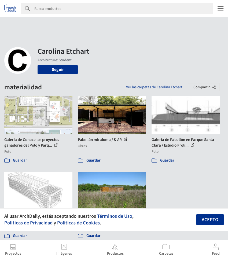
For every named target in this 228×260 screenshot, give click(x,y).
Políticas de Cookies (78, 222)
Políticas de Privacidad (28, 222)
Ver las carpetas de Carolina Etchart (154, 87)
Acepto (210, 219)
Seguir (58, 69)
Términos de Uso (114, 216)
